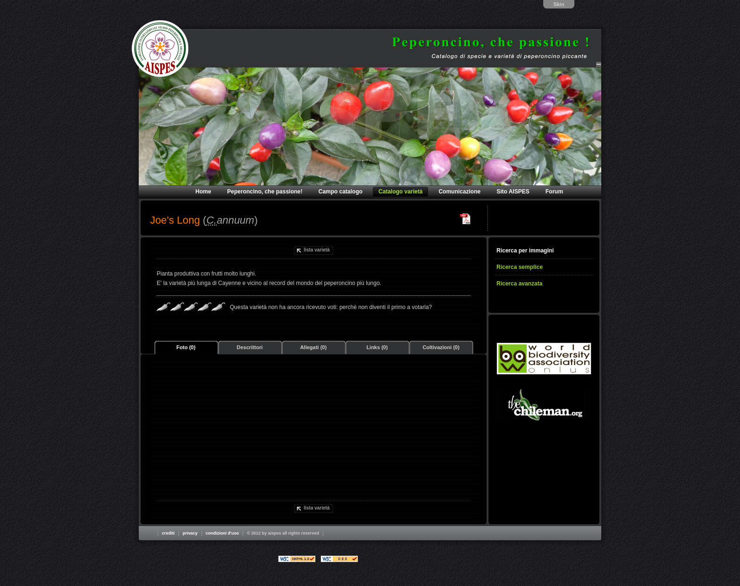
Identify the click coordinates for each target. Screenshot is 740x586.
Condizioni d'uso (222, 533)
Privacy (190, 533)
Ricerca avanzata (519, 283)
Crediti (168, 533)
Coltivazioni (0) (440, 347)
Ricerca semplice (519, 267)
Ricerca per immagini (525, 250)
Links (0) (376, 347)
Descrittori (249, 347)
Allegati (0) (313, 347)
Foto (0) (186, 347)
